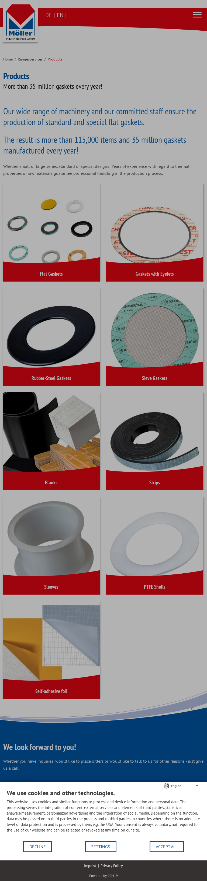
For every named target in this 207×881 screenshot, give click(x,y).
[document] (103, 815)
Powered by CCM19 (103, 875)
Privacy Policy (112, 865)
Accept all (167, 846)
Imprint (90, 865)
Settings (100, 846)
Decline (37, 846)
